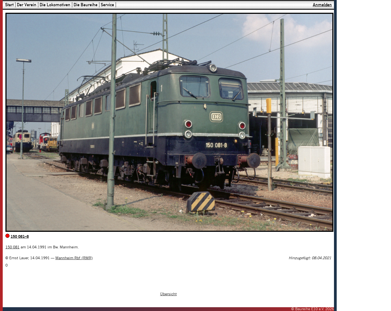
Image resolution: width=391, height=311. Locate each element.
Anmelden (322, 4)
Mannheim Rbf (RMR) (74, 258)
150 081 (12, 247)
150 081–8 (20, 237)
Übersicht (168, 294)
